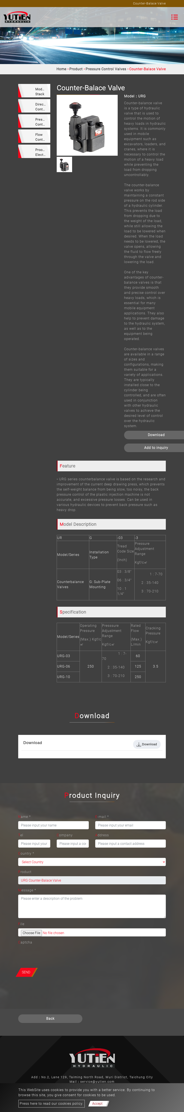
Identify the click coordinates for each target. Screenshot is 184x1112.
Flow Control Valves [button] (41, 138)
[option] (87, 125)
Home (61, 69)
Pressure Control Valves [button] (42, 123)
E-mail (102, 817)
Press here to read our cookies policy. (51, 1104)
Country (26, 853)
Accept (97, 1104)
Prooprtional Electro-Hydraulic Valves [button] (42, 153)
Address (102, 835)
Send (26, 972)
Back (50, 1019)
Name (24, 817)
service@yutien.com (97, 1081)
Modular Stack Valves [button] (41, 92)
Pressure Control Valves (106, 69)
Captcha (25, 942)
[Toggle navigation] (175, 17)
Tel (20, 835)
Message (27, 890)
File (21, 924)
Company (65, 835)
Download (147, 744)
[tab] (34, 90)
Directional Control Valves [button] (42, 108)
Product (76, 69)
